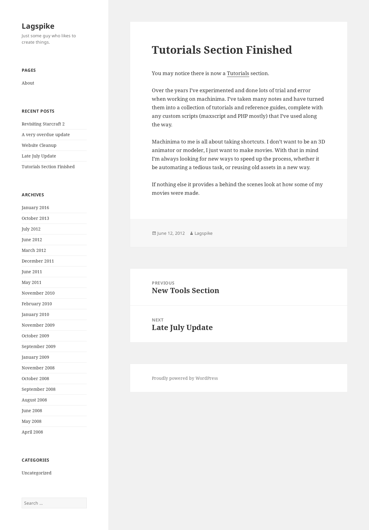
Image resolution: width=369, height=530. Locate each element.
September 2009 (39, 346)
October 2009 (35, 336)
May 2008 (32, 421)
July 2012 (31, 229)
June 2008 (32, 410)
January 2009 (35, 357)
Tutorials (238, 73)
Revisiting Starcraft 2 (43, 124)
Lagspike (38, 26)
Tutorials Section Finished (48, 166)
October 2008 (35, 378)
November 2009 (38, 325)
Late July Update (39, 156)
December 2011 (38, 261)
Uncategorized (37, 473)
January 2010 (35, 314)
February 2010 (37, 304)
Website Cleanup (39, 145)
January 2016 (35, 207)
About (28, 83)
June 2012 (32, 239)
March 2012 (34, 250)
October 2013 (35, 218)
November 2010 (38, 293)
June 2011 (32, 271)
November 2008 (38, 368)
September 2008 (39, 389)
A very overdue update (46, 134)
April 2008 (32, 432)
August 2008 (34, 400)
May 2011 (32, 282)
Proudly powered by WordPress (185, 378)
